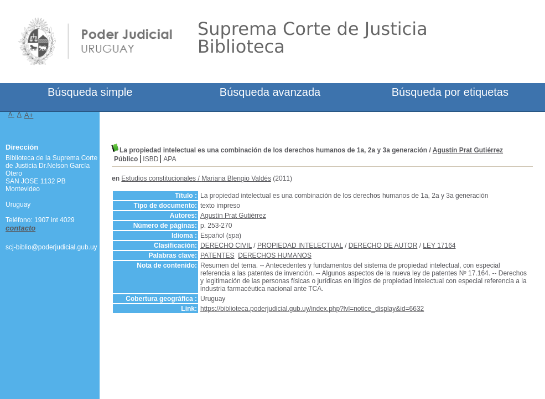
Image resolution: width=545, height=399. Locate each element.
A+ (29, 115)
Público (126, 159)
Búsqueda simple (90, 92)
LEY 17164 (439, 245)
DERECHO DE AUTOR (383, 245)
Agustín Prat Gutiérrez (468, 150)
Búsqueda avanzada (270, 92)
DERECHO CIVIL (226, 245)
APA (169, 159)
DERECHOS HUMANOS (275, 255)
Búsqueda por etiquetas (450, 92)
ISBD (150, 159)
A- (11, 114)
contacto (20, 228)
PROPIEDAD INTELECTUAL (300, 245)
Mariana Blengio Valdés (236, 178)
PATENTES (217, 255)
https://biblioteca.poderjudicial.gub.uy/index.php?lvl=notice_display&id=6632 (312, 309)
